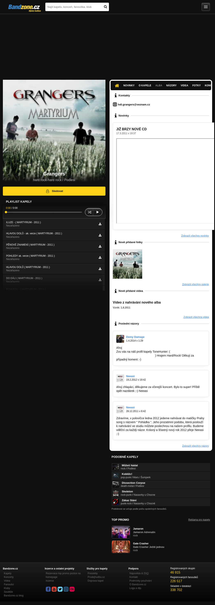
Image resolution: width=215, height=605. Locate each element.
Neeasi (130, 376)
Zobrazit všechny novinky (195, 235)
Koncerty (9, 577)
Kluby (7, 588)
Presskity (93, 573)
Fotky (196, 85)
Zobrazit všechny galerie (195, 284)
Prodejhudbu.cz (96, 577)
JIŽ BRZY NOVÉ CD (131, 129)
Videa (184, 85)
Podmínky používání (140, 580)
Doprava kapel (95, 580)
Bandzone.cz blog (13, 595)
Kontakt (133, 577)
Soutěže (8, 591)
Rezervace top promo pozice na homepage (63, 575)
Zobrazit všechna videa (196, 317)
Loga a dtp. (135, 588)
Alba (158, 85)
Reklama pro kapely (199, 519)
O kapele (145, 85)
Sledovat (54, 191)
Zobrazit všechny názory (195, 446)
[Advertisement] (107, 45)
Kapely (7, 573)
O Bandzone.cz (137, 584)
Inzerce (50, 580)
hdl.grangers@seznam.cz (134, 104)
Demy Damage (135, 336)
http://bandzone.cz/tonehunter (135, 355)
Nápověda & (139, 573)
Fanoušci (9, 584)
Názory (171, 85)
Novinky (129, 85)
